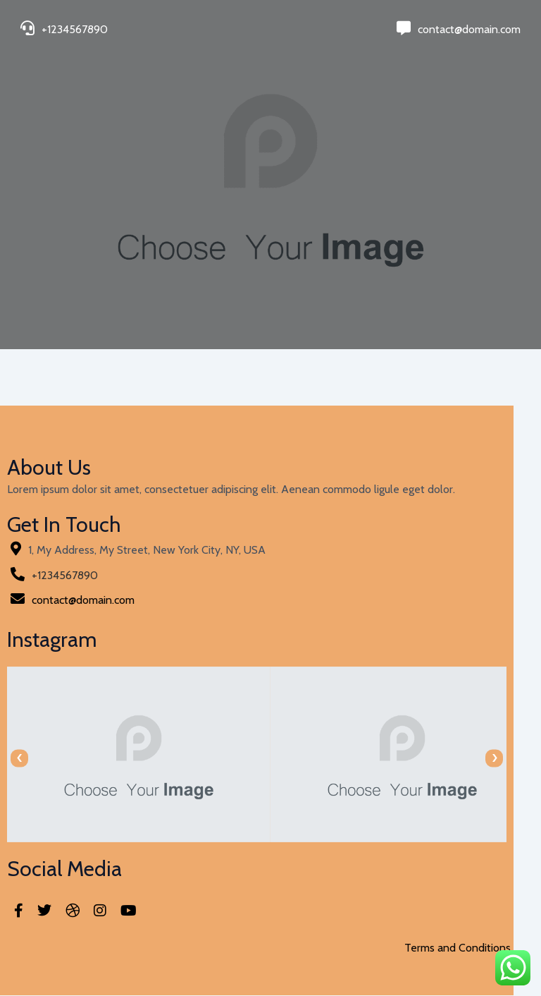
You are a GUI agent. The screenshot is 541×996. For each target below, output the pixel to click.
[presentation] (19, 758)
